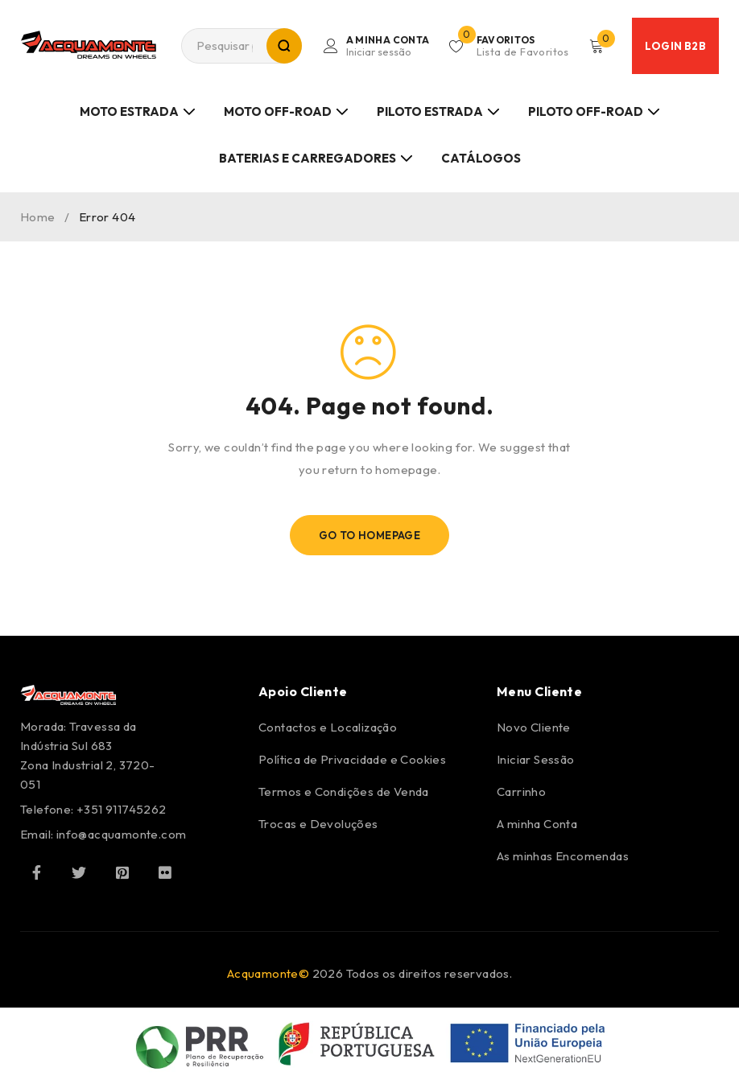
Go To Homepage (370, 535)
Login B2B (675, 45)
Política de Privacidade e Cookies (352, 759)
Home (38, 217)
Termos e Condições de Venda (343, 791)
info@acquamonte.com (121, 834)
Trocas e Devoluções (318, 823)
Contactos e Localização (327, 727)
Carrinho (521, 791)
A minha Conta (537, 823)
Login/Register (385, 46)
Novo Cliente (534, 727)
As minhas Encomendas (563, 856)
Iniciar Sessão (536, 759)
